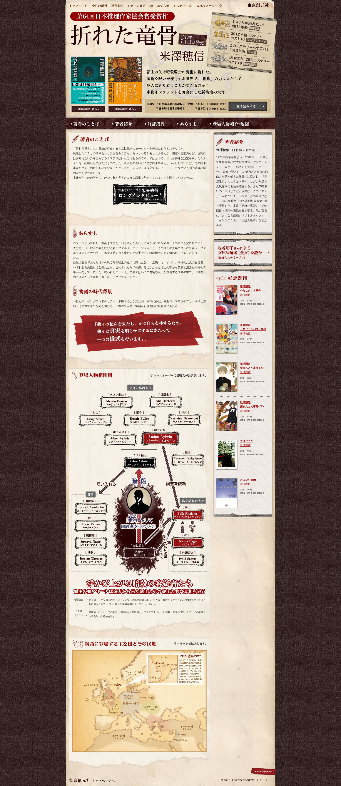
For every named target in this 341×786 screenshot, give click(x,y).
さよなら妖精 (248, 480)
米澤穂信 (245, 295)
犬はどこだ (246, 441)
